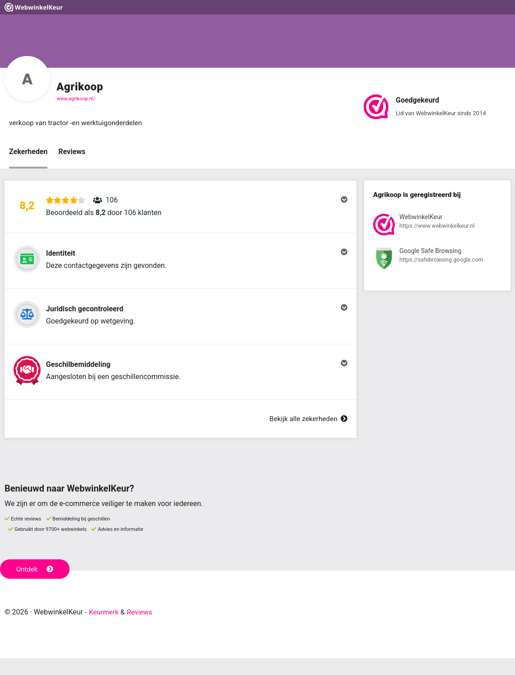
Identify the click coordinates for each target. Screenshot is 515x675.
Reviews (71, 152)
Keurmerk (104, 628)
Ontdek (35, 585)
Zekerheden (28, 152)
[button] (180, 209)
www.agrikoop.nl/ (75, 99)
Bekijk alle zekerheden (306, 435)
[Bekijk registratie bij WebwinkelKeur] (437, 226)
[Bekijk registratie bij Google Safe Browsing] (437, 260)
